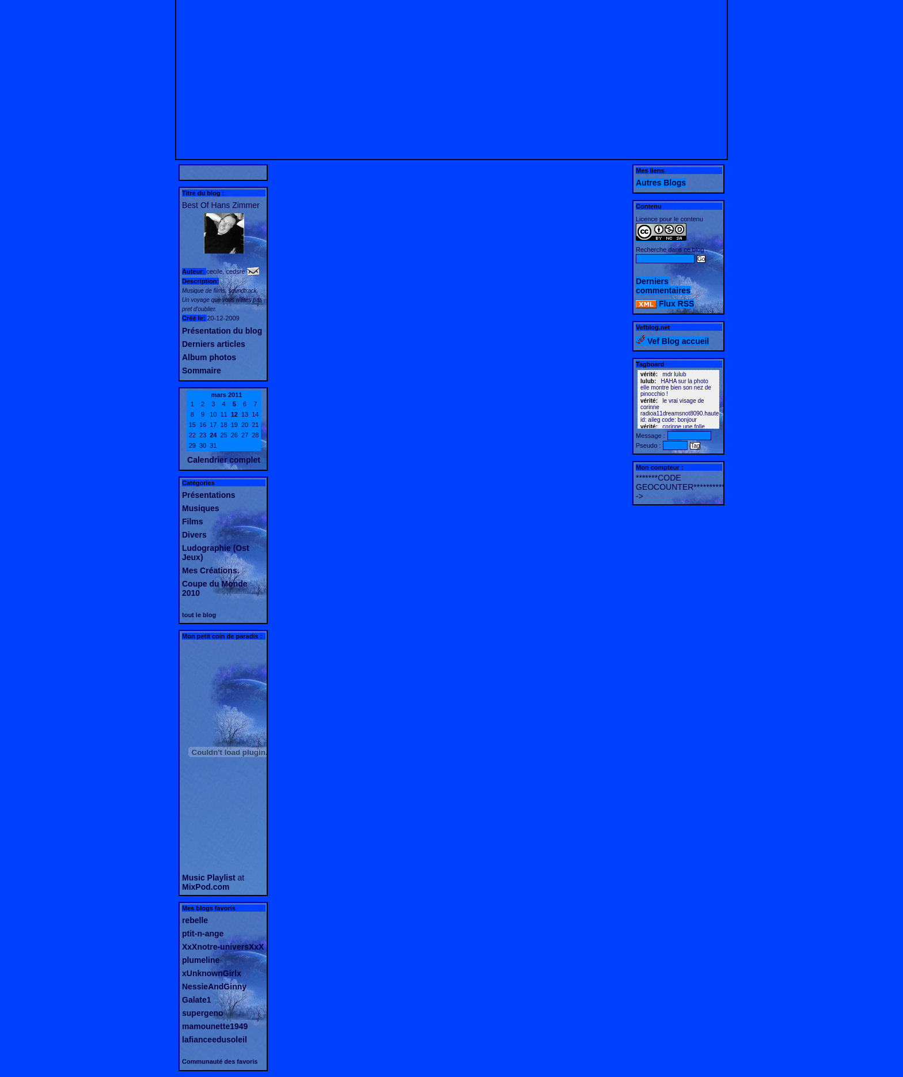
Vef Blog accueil (672, 341)
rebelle (195, 920)
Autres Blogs (661, 182)
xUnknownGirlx (211, 973)
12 (234, 414)
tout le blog (199, 614)
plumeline (200, 960)
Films (192, 521)
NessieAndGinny (214, 986)
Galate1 (196, 999)
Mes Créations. (211, 570)
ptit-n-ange (202, 933)
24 (213, 435)
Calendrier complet (223, 459)
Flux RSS (665, 303)
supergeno (202, 1013)
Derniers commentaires (663, 286)
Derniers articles (213, 344)
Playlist (221, 877)
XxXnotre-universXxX (223, 946)
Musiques (200, 508)
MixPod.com (205, 886)
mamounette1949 (215, 1026)
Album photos (209, 357)
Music (193, 877)
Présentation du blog (222, 330)
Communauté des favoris (219, 1061)
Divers (194, 534)
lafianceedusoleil (214, 1039)
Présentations (209, 495)
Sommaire (201, 370)
